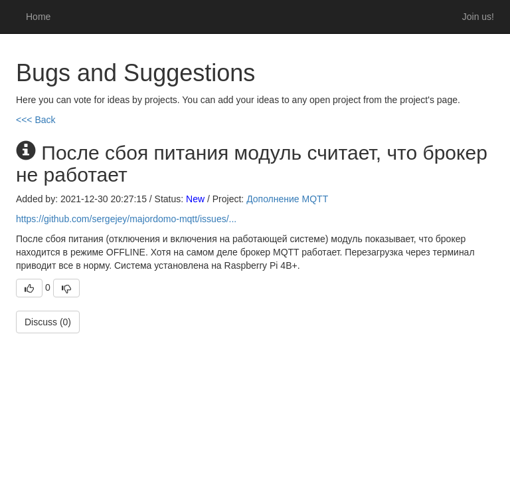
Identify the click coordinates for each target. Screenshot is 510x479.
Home (38, 16)
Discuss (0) (48, 322)
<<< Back (36, 119)
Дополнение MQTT (287, 199)
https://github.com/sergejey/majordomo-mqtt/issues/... (126, 219)
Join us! (478, 16)
